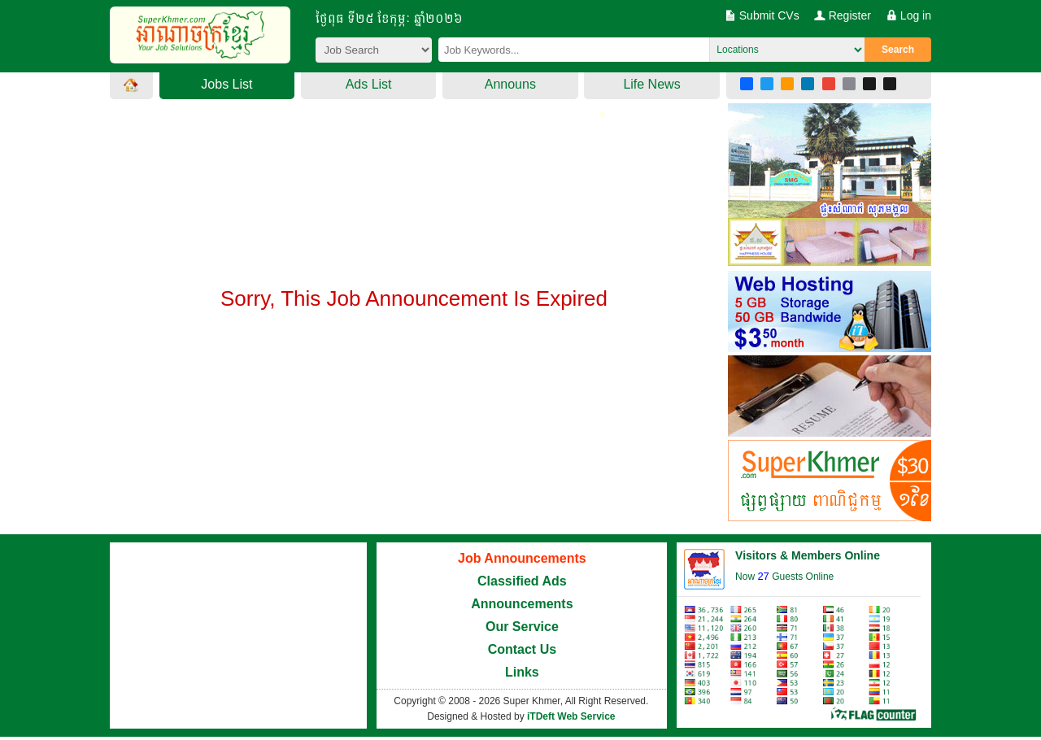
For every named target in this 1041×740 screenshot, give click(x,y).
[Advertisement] (415, 406)
